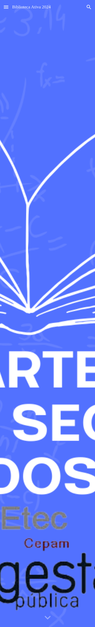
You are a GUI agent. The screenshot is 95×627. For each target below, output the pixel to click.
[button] (6, 7)
